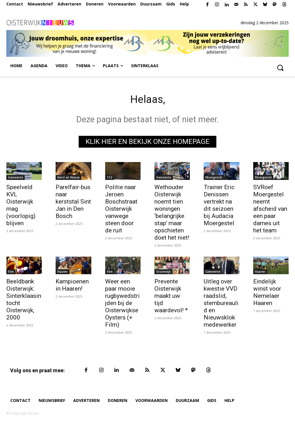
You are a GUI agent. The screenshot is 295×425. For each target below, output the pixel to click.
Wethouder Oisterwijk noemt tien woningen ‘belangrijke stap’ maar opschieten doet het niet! (171, 213)
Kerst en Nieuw (68, 179)
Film (11, 273)
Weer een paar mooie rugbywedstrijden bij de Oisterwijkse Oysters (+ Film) (122, 304)
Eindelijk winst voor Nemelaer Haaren (267, 293)
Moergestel (213, 179)
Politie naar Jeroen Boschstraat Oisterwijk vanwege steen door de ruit (121, 210)
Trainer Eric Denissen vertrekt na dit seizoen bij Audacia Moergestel (219, 206)
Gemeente (15, 179)
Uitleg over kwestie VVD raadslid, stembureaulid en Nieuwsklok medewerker (221, 304)
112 (109, 179)
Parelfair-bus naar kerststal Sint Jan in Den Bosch (73, 203)
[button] (280, 67)
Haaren (62, 273)
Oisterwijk (163, 273)
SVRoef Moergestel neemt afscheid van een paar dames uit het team (270, 210)
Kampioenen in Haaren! (72, 286)
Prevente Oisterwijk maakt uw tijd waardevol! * (171, 297)
